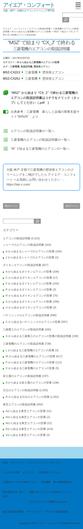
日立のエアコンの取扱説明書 (20, 390)
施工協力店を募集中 (13, 511)
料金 (5, 462)
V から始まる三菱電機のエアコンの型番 (30, 368)
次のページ (71, 205)
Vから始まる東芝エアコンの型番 (26, 435)
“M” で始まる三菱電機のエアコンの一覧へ (40, 148)
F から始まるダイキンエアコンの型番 (29, 283)
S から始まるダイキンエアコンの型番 (29, 301)
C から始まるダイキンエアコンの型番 (29, 277)
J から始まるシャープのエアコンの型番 (30, 257)
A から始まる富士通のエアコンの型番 (29, 382)
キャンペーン (18, 462)
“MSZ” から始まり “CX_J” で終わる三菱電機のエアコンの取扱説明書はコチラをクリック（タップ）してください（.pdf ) (45, 97)
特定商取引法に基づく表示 (14, 494)
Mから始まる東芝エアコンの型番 (26, 423)
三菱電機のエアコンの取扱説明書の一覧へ (40, 139)
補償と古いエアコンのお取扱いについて (50, 492)
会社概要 (45, 482)
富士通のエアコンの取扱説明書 (22, 376)
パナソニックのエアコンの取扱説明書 (26, 315)
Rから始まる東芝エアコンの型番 (26, 428)
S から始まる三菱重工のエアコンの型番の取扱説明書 (38, 336)
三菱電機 (14, 66)
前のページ (11, 205)
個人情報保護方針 (62, 482)
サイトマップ (34, 511)
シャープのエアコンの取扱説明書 (23, 244)
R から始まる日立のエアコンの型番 (27, 396)
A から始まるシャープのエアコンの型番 (30, 251)
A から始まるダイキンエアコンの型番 (29, 271)
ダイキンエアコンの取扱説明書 (22, 265)
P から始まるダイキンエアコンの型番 (29, 289)
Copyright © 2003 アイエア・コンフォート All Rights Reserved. (49, 523)
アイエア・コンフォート (28, 5)
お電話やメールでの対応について (20, 482)
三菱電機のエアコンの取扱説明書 (23, 343)
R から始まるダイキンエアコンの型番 (29, 295)
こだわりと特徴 (11, 472)
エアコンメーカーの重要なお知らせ (48, 501)
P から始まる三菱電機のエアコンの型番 (30, 362)
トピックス (28, 472)
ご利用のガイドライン (48, 472)
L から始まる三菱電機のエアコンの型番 (30, 350)
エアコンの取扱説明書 (16, 238)
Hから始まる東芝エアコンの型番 (26, 417)
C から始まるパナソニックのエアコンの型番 (33, 321)
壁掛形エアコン (42, 66)
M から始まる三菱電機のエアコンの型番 (38, 62)
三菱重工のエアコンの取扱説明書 (23, 329)
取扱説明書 (26, 66)
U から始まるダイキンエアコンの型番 (29, 307)
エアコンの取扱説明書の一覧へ (32, 131)
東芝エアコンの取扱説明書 (19, 404)
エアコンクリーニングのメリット (45, 462)
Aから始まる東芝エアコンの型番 (26, 411)
